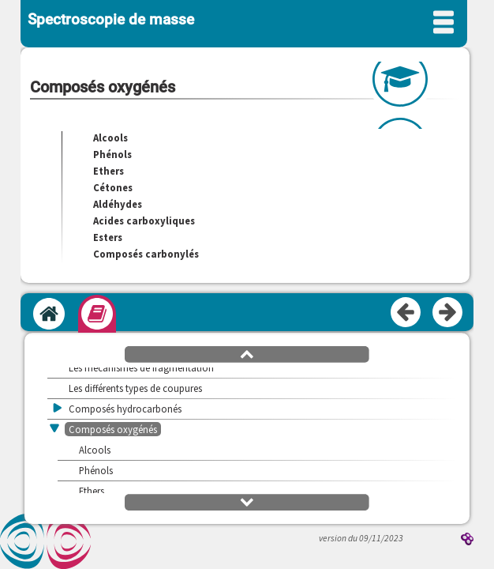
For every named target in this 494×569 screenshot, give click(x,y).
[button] (247, 353)
